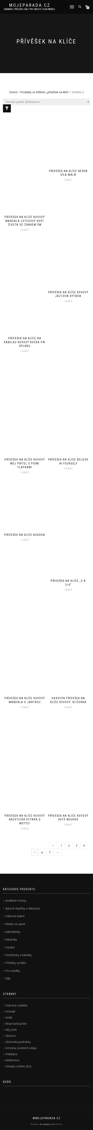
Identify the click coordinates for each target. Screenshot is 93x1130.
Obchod (10, 1036)
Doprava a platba (16, 1005)
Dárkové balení (14, 916)
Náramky (11, 939)
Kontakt (10, 1011)
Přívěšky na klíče (15, 963)
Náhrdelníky (12, 932)
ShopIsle (35, 1124)
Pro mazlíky (12, 971)
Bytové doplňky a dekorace (22, 908)
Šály (7, 978)
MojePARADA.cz (29, 5)
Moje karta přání (16, 1023)
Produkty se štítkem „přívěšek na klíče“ (44, 92)
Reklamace (12, 1060)
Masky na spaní (15, 924)
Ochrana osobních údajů (21, 1048)
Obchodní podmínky (18, 1042)
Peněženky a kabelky (18, 955)
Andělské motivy (15, 900)
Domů (13, 92)
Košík (8, 1017)
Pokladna (11, 1054)
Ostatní (10, 947)
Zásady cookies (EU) (18, 1066)
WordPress (56, 1124)
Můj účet (11, 1030)
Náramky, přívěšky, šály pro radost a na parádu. (30, 9)
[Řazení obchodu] (46, 102)
